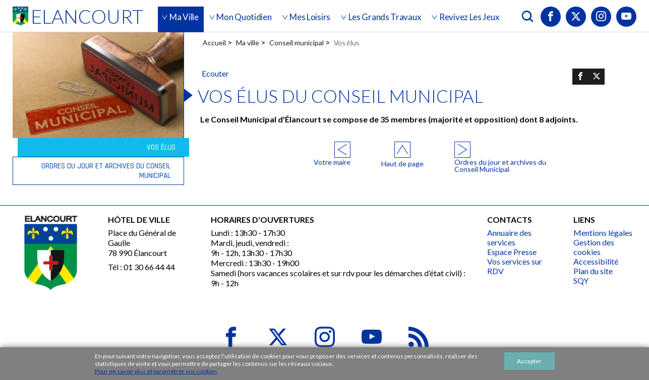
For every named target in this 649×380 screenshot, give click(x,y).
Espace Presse (512, 252)
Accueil (214, 42)
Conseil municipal (296, 42)
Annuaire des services (509, 237)
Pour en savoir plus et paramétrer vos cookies (156, 371)
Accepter (529, 361)
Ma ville (247, 42)
